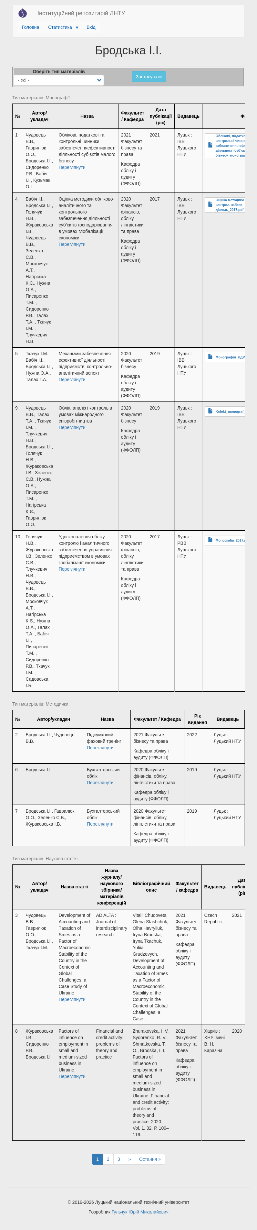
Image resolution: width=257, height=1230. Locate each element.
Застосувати (149, 76)
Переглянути (72, 167)
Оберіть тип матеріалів (59, 71)
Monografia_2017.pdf (233, 540)
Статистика (61, 29)
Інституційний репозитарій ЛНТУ (81, 13)
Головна (30, 27)
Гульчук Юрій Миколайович (140, 1211)
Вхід (91, 27)
